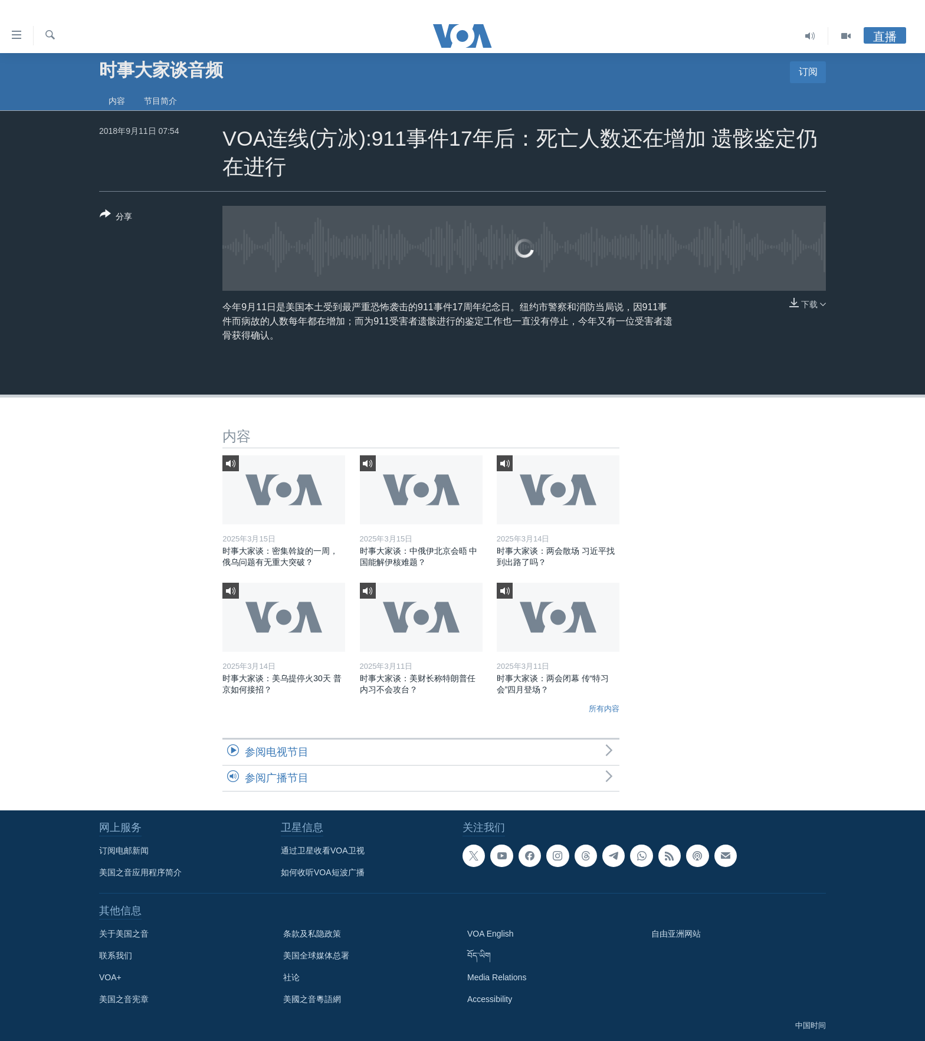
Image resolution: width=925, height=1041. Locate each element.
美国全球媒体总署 (316, 955)
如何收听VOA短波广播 (323, 872)
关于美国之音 (124, 933)
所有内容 (604, 708)
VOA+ (110, 977)
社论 (291, 977)
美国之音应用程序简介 (140, 872)
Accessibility (489, 999)
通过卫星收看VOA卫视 (323, 850)
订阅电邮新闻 (124, 850)
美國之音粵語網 (312, 999)
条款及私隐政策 (312, 933)
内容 (117, 101)
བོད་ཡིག (479, 955)
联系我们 (115, 955)
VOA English (490, 933)
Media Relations (496, 977)
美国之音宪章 (124, 999)
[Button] (116, 217)
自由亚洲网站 (676, 933)
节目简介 (160, 101)
